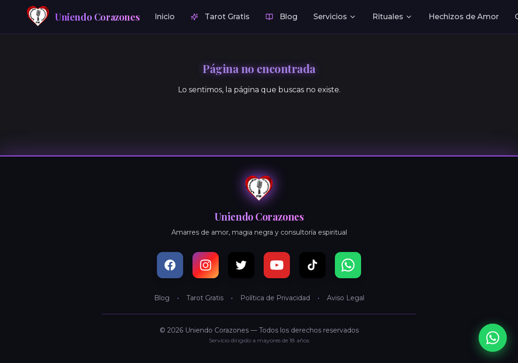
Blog (281, 16)
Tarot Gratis (220, 16)
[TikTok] (312, 265)
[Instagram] (205, 265)
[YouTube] (277, 265)
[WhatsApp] (348, 265)
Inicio (165, 16)
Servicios (334, 16)
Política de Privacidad (275, 298)
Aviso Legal (345, 298)
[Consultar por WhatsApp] (493, 338)
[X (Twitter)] (241, 265)
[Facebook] (170, 265)
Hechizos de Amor (464, 16)
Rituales (392, 16)
